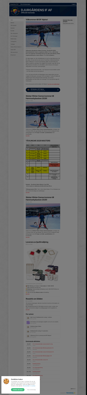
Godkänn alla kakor (18, 389)
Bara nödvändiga (31, 389)
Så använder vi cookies (29, 386)
